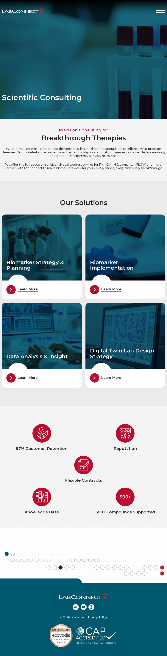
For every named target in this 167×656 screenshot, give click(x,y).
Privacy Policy (97, 617)
